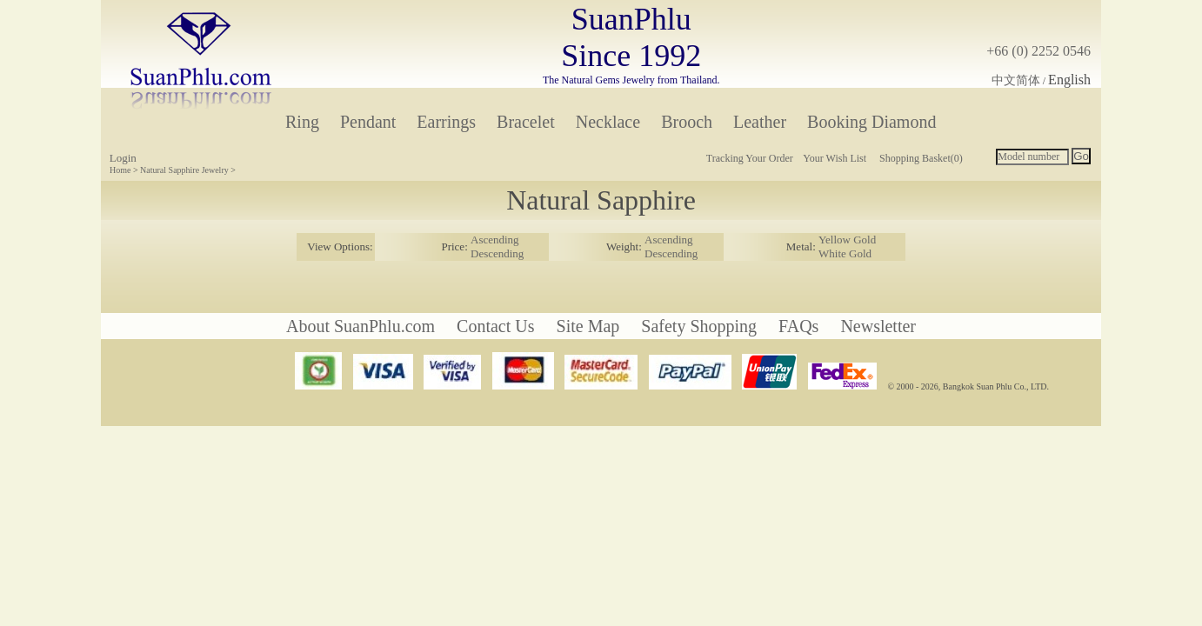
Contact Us (495, 326)
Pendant (368, 121)
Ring (302, 121)
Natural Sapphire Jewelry (184, 170)
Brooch (686, 121)
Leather (759, 121)
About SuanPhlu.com (360, 326)
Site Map (588, 326)
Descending (497, 253)
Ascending (495, 239)
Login (123, 157)
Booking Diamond (871, 121)
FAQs (798, 326)
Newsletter (878, 326)
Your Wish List (834, 158)
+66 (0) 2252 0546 (1038, 50)
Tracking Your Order (749, 158)
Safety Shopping (699, 326)
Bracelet (526, 121)
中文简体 (1016, 80)
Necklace (608, 121)
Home (120, 170)
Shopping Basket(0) (921, 158)
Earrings (446, 121)
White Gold (844, 253)
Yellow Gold (847, 239)
